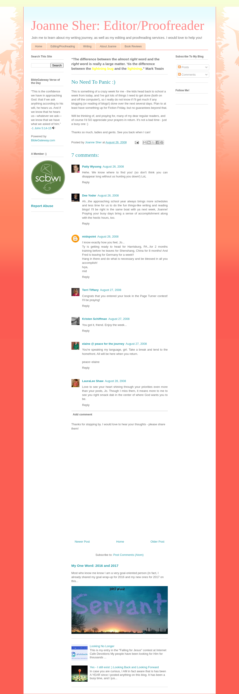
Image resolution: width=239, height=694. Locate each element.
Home (38, 46)
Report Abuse (42, 206)
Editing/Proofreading (63, 46)
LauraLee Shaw (92, 381)
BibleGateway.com (43, 140)
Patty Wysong (91, 166)
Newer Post (82, 541)
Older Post (157, 541)
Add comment (82, 414)
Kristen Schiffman (94, 319)
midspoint (89, 236)
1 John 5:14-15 (42, 128)
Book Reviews (133, 46)
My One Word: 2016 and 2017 (94, 565)
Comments (187, 74)
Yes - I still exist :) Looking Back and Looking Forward (124, 667)
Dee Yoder (89, 195)
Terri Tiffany (90, 290)
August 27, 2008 (110, 290)
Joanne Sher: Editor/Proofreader (117, 25)
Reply (86, 182)
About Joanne (108, 46)
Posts (183, 67)
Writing (87, 46)
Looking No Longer (102, 646)
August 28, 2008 (115, 381)
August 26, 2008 (113, 166)
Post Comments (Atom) (128, 555)
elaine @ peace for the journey (103, 343)
